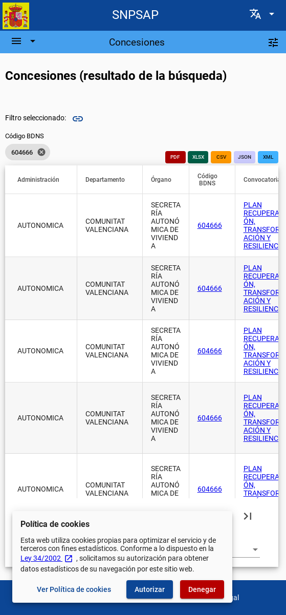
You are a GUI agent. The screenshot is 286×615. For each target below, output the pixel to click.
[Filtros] (273, 42)
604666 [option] (27, 152)
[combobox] (239, 549)
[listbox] (27, 152)
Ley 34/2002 (46, 558)
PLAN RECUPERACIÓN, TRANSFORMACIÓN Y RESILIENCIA (265, 225)
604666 (209, 225)
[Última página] (247, 515)
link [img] (78, 119)
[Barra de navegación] (24, 41)
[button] (43, 179)
